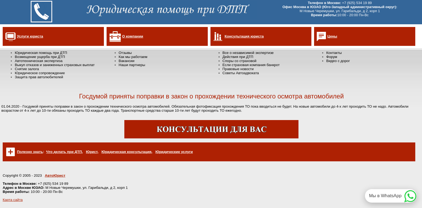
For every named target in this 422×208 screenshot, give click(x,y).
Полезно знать (30, 152)
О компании (132, 36)
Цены (332, 36)
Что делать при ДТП (64, 152)
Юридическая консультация (126, 152)
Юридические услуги (174, 152)
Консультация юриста (244, 36)
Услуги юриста (30, 36)
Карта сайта (13, 200)
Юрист (91, 152)
